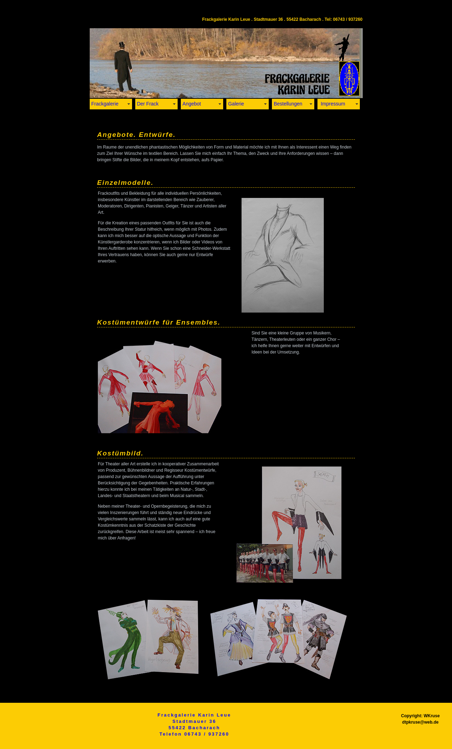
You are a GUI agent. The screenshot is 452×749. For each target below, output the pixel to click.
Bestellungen (288, 104)
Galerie (236, 104)
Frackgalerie (105, 104)
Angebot (192, 104)
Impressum (332, 104)
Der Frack (148, 104)
